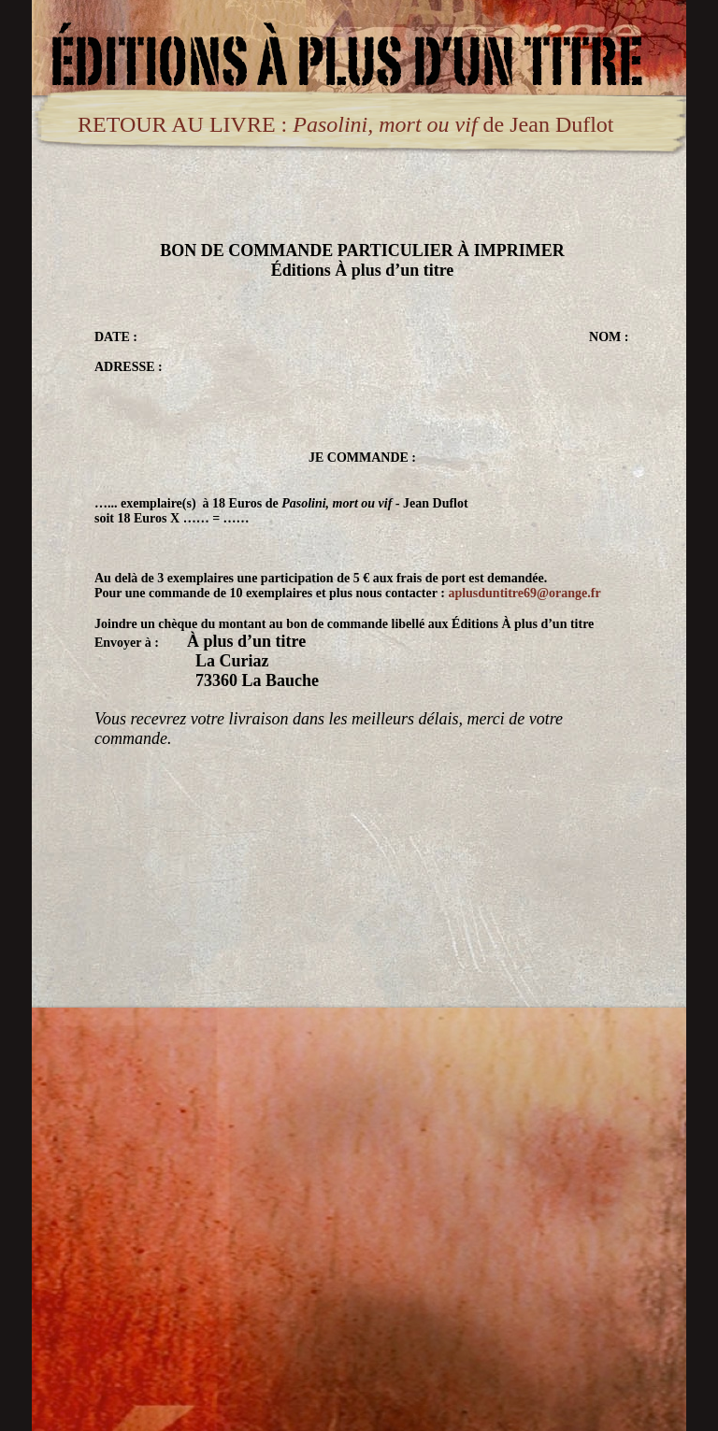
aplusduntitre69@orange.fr (524, 593)
